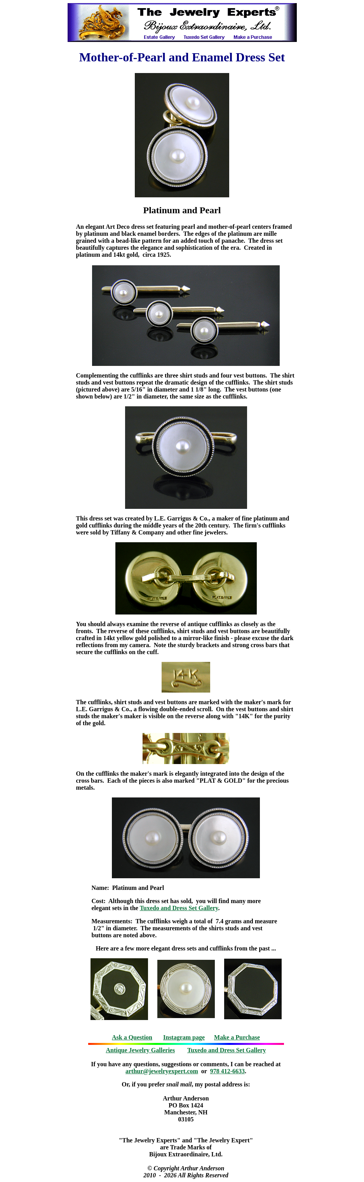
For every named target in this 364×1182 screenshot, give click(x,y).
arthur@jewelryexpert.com (161, 1071)
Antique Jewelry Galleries (140, 1050)
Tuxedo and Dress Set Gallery (179, 908)
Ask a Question (132, 1037)
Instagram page (184, 1037)
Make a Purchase (237, 1037)
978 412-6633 (227, 1071)
